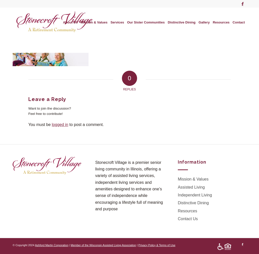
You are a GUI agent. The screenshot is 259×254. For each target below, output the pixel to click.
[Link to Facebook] (242, 4)
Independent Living (195, 195)
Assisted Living (191, 187)
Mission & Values (193, 179)
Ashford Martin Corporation (51, 245)
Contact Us (188, 219)
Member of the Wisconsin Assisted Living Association (103, 245)
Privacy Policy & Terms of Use (157, 245)
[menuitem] (70, 22)
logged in (60, 124)
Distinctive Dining (193, 203)
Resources (187, 211)
